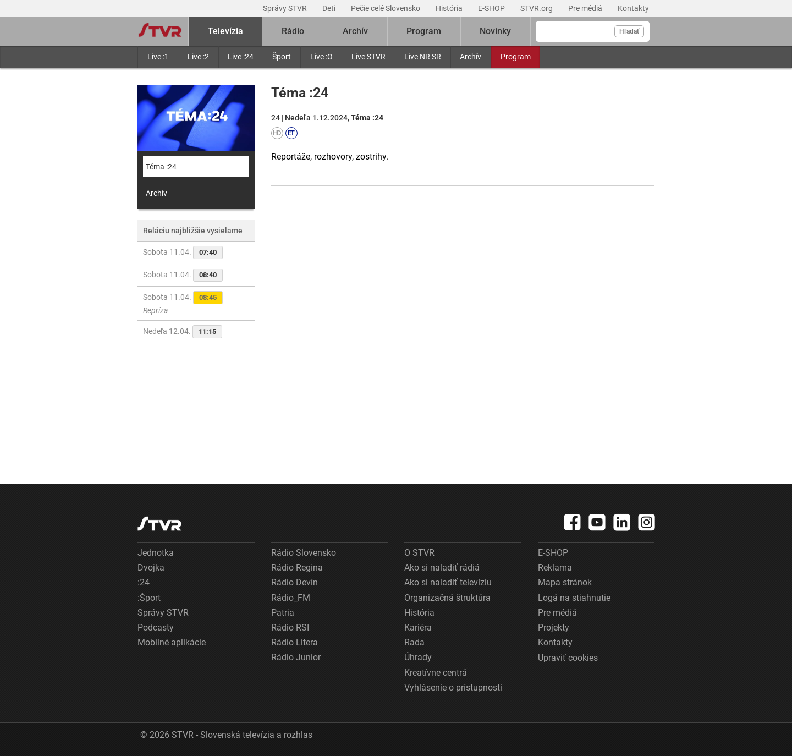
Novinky (495, 31)
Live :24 (241, 56)
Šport (281, 56)
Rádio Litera (294, 642)
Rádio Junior (296, 657)
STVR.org (537, 8)
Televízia (225, 31)
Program (516, 56)
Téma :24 (161, 166)
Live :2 (198, 56)
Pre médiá (586, 8)
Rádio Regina (297, 567)
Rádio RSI (290, 627)
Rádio (293, 31)
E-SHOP (492, 8)
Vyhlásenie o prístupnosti (453, 687)
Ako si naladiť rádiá (442, 567)
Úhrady (418, 657)
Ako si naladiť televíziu (448, 582)
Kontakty (633, 8)
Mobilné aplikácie (172, 642)
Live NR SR (422, 56)
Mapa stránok (565, 582)
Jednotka (156, 552)
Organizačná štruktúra (447, 598)
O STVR (419, 552)
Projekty (553, 627)
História (450, 8)
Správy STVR (286, 8)
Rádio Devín (294, 582)
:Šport (149, 598)
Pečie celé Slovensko (386, 8)
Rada (414, 642)
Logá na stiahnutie (574, 598)
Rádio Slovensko (303, 552)
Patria (282, 612)
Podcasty (156, 627)
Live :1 (158, 56)
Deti (329, 8)
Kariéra (418, 627)
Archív (470, 56)
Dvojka (151, 567)
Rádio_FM (290, 598)
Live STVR (368, 56)
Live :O (321, 56)
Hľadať (629, 31)
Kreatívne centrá (435, 672)
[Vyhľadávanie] (593, 31)
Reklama (555, 567)
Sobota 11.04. (183, 252)
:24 (144, 582)
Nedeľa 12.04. (182, 331)
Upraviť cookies (568, 658)
